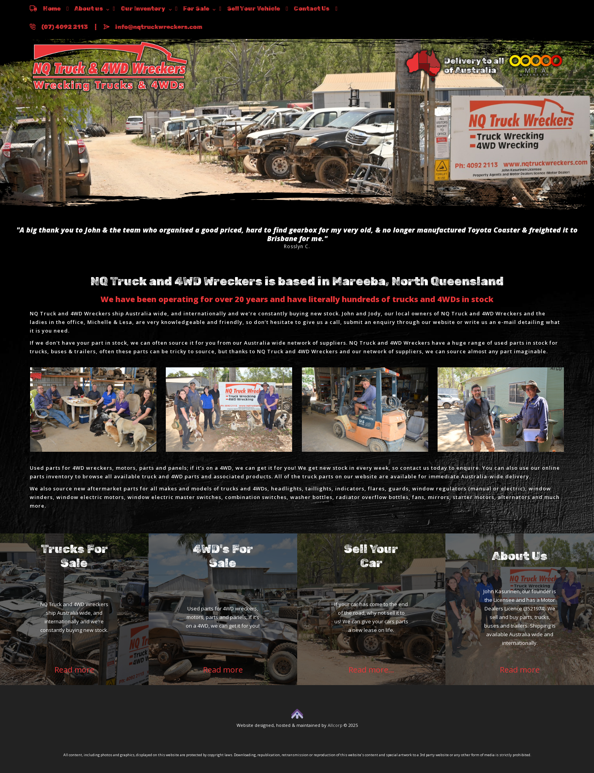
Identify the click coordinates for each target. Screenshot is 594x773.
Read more (74, 669)
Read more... (371, 669)
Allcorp (335, 725)
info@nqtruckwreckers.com (153, 26)
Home (45, 8)
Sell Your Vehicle (249, 8)
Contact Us (307, 8)
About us (84, 8)
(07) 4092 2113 (59, 26)
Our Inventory (139, 8)
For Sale (192, 8)
